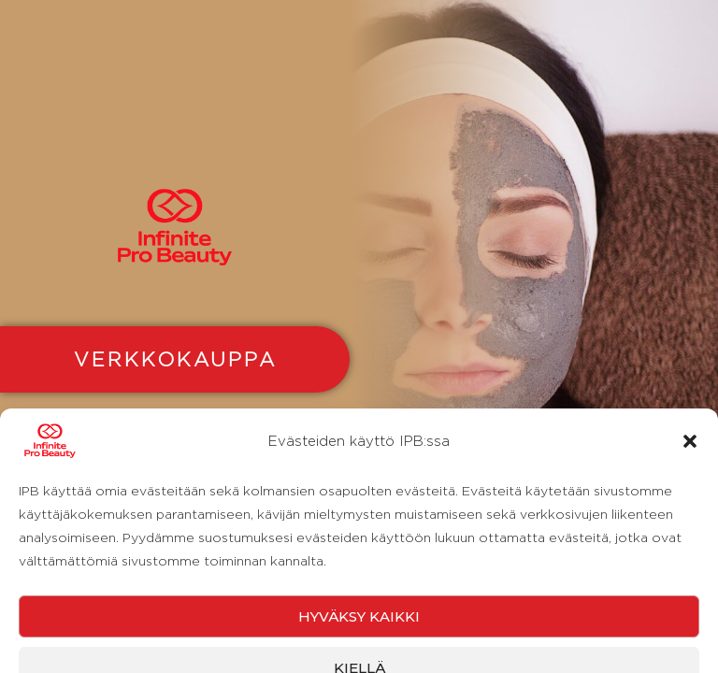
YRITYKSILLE (175, 453)
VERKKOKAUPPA (175, 359)
